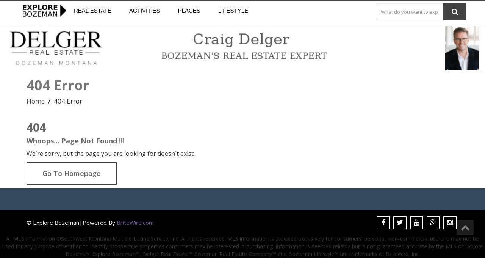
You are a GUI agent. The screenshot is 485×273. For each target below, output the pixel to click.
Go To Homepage (71, 173)
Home (36, 101)
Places (189, 10)
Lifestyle (233, 10)
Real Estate (92, 10)
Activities (144, 10)
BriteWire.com (135, 222)
